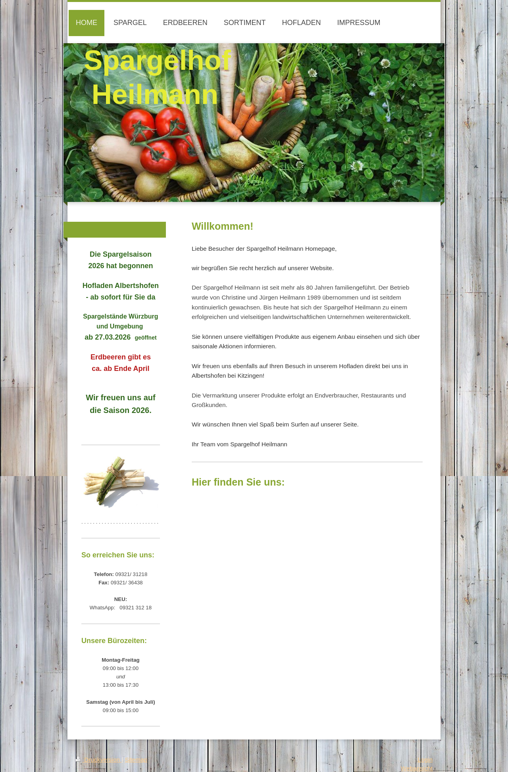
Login (425, 759)
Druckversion (98, 759)
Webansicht (417, 768)
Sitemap (136, 759)
